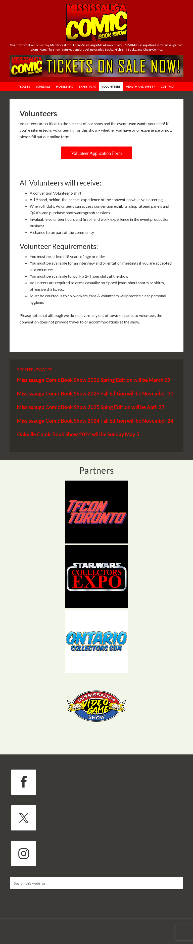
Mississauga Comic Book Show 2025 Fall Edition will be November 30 (95, 393)
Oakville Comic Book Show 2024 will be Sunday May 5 (78, 434)
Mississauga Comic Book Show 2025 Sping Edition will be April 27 (91, 407)
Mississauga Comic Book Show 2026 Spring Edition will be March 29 (93, 380)
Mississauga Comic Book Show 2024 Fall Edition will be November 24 (95, 421)
